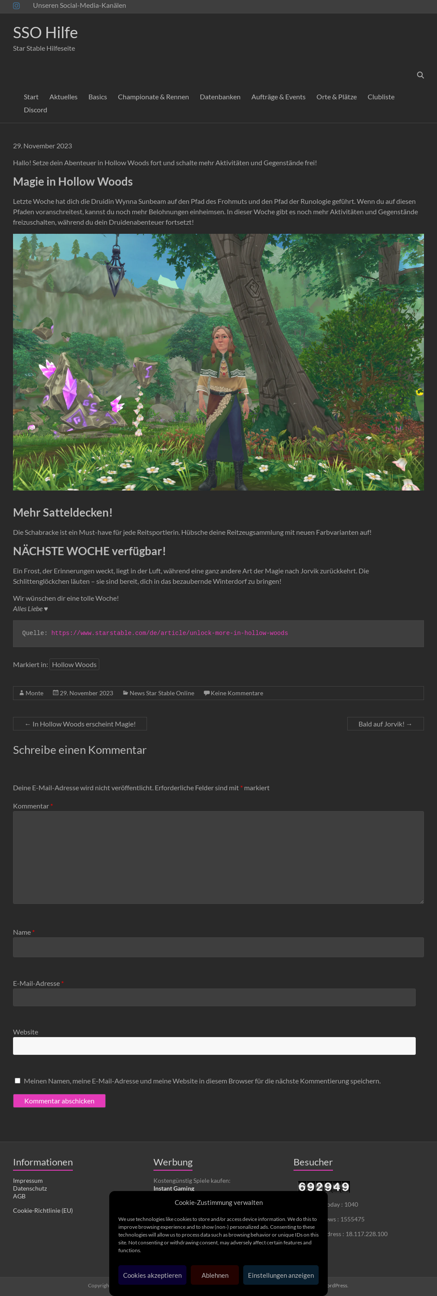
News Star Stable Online (162, 693)
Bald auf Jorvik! (386, 724)
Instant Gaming (173, 1188)
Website (25, 1032)
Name (24, 932)
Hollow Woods (74, 664)
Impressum (28, 1180)
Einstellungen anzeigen (281, 1275)
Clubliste (381, 96)
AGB (19, 1196)
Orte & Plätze (336, 96)
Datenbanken (220, 96)
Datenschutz (30, 1188)
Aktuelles (63, 96)
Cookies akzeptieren (152, 1275)
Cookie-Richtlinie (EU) (43, 1210)
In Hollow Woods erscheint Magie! (80, 724)
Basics (97, 96)
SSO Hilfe (45, 32)
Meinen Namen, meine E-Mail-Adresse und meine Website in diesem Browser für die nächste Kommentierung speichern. (202, 1081)
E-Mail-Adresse (38, 983)
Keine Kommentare (237, 693)
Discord (35, 109)
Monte (34, 693)
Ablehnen (215, 1275)
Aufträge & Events (278, 96)
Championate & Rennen (153, 96)
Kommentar (33, 806)
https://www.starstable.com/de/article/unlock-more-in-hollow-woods (169, 633)
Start (31, 96)
